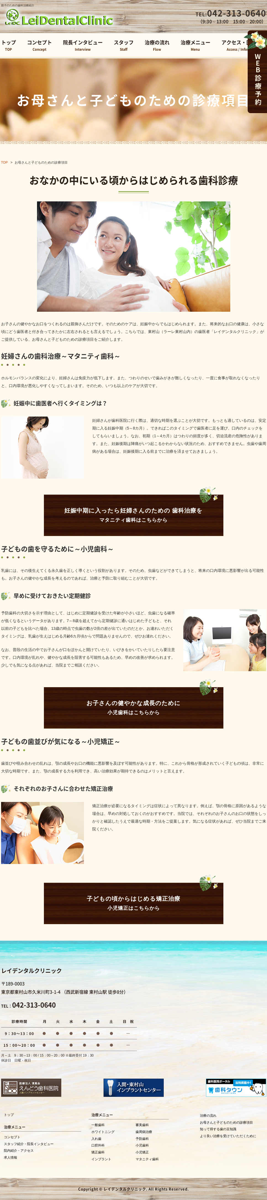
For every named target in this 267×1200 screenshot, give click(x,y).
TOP (4, 162)
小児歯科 (142, 1145)
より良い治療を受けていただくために (228, 1136)
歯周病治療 (144, 1132)
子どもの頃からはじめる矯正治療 (133, 904)
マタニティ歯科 (147, 1159)
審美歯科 (142, 1125)
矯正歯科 (98, 1152)
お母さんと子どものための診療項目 (226, 1122)
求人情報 (10, 1157)
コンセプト (39, 46)
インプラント (101, 1159)
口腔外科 (98, 1145)
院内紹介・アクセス (19, 1151)
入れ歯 (96, 1139)
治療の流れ (157, 46)
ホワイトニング (103, 1132)
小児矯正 (142, 1152)
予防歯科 (142, 1139)
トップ (8, 46)
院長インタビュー (83, 46)
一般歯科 (98, 1125)
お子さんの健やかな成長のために (133, 708)
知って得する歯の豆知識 (218, 1129)
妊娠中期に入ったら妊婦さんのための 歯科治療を (133, 516)
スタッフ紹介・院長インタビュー (29, 1144)
